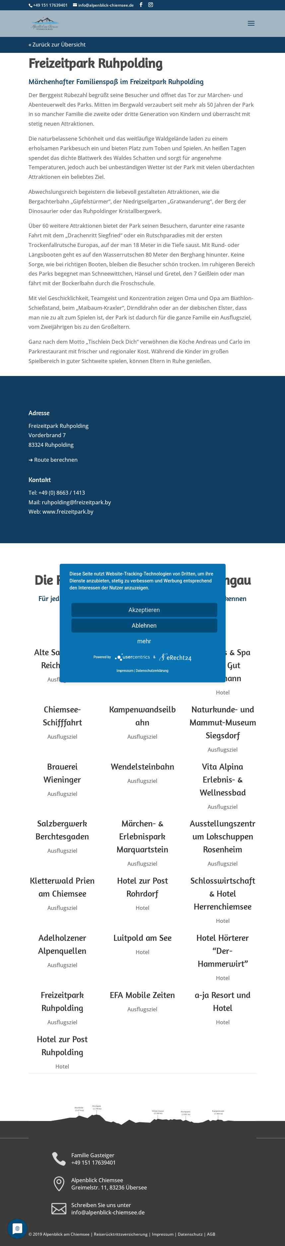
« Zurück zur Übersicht (57, 44)
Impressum (163, 1234)
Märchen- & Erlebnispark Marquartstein (142, 836)
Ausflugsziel (62, 736)
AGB (211, 1234)
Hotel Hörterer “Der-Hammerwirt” (222, 950)
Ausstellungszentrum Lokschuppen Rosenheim (222, 836)
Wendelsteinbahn (142, 766)
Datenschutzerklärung (152, 671)
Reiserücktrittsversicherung (121, 1234)
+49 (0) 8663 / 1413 (61, 492)
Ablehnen (144, 625)
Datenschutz (190, 1234)
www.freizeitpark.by (67, 511)
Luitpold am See (142, 937)
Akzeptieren (144, 609)
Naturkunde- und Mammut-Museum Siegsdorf (221, 722)
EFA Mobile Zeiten (141, 994)
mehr (144, 641)
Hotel (222, 692)
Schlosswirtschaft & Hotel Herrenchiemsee (221, 893)
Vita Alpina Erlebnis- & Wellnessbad (222, 779)
